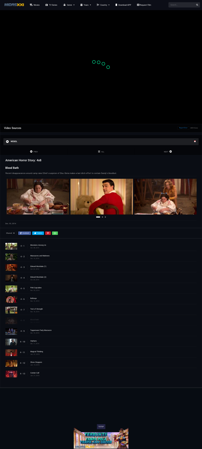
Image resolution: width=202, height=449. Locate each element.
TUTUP (101, 426)
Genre (67, 5)
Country (101, 5)
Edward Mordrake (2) (38, 277)
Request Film (143, 5)
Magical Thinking (36, 351)
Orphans (33, 341)
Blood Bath (34, 319)
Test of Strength (36, 309)
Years (84, 5)
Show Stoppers (36, 362)
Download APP (123, 5)
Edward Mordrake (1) (38, 266)
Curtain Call (34, 373)
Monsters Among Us (38, 245)
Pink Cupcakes (36, 288)
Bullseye (33, 298)
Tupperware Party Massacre (41, 330)
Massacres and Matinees (40, 256)
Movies (34, 5)
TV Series (51, 5)
